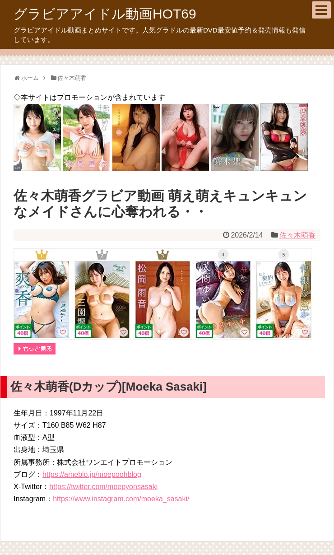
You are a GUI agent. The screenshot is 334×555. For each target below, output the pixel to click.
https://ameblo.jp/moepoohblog (91, 474)
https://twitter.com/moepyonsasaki (103, 486)
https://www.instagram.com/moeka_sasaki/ (121, 499)
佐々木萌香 (297, 235)
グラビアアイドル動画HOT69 (105, 13)
